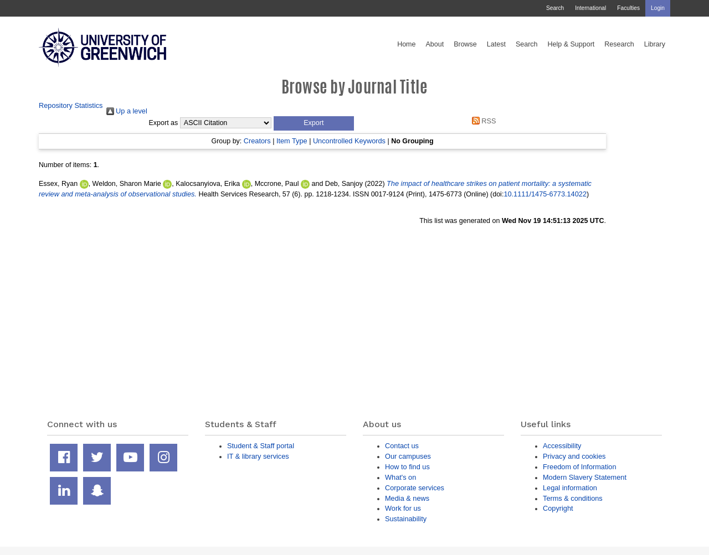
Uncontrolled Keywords (349, 141)
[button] (314, 123)
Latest (496, 44)
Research (619, 44)
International (590, 8)
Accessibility (562, 446)
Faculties (628, 8)
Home (406, 44)
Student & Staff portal (260, 446)
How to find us (407, 467)
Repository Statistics (71, 105)
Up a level (126, 111)
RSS (482, 121)
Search (555, 8)
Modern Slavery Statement (584, 477)
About (434, 44)
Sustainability (406, 519)
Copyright (558, 508)
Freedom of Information (579, 467)
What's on (400, 477)
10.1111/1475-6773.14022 (545, 194)
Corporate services (414, 488)
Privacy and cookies (574, 456)
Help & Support (571, 44)
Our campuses (408, 456)
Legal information (570, 488)
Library (654, 44)
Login (658, 8)
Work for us (403, 508)
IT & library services (258, 456)
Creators (257, 141)
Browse (465, 44)
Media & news (407, 498)
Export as (163, 123)
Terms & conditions (573, 498)
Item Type (291, 141)
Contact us (402, 446)
